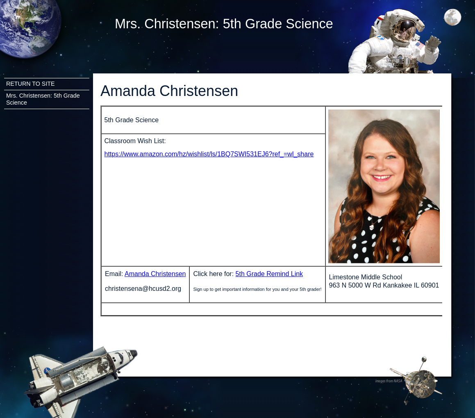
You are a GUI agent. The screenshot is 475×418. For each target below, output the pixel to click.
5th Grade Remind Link (269, 273)
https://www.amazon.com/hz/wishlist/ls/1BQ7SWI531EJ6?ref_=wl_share (209, 154)
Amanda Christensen (155, 273)
